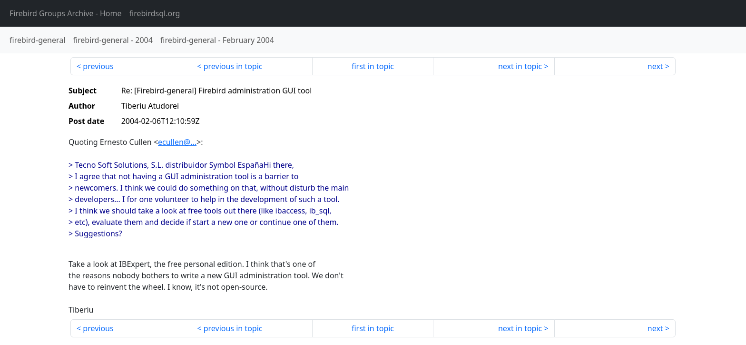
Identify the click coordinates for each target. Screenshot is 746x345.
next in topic (520, 66)
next (655, 66)
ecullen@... (177, 142)
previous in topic (233, 66)
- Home (66, 13)
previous (98, 66)
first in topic (373, 66)
